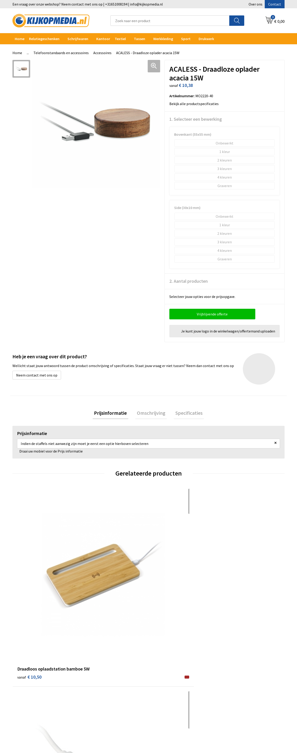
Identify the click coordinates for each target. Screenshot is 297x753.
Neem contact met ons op (36, 375)
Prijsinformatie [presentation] (113, 413)
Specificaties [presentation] (186, 413)
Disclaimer (230, 661)
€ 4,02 (232, 571)
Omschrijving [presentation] (151, 413)
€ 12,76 (165, 571)
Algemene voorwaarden (240, 640)
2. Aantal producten (188, 281)
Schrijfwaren (78, 38)
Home (19, 38)
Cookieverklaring (235, 647)
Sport (186, 38)
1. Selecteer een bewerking (195, 119)
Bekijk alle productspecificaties (195, 103)
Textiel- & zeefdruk (102, 689)
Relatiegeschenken (44, 38)
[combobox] (169, 20)
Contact (274, 4)
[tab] (113, 414)
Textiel (120, 38)
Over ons (255, 4)
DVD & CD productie (102, 647)
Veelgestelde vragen (170, 661)
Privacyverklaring (235, 654)
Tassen (139, 38)
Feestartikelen (98, 710)
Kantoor (103, 38)
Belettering (96, 661)
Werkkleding (163, 38)
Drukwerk (94, 640)
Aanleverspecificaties (171, 654)
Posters (93, 675)
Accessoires (102, 52)
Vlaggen (93, 668)
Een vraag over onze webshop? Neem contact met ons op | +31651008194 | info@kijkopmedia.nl (87, 4)
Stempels (94, 696)
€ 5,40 (96, 571)
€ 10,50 (29, 571)
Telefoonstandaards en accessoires (61, 52)
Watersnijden (97, 654)
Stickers (93, 682)
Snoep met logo (99, 703)
